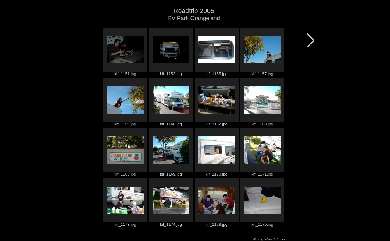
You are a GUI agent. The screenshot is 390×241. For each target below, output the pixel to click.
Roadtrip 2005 (193, 11)
